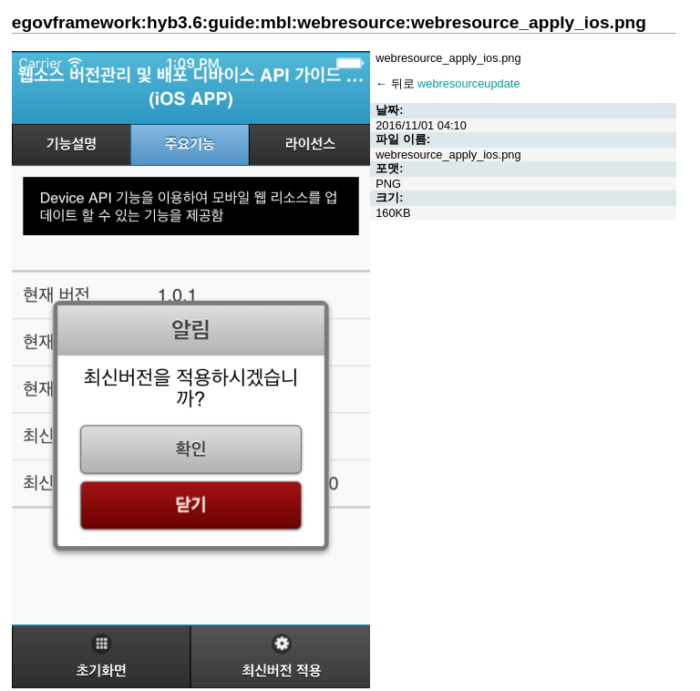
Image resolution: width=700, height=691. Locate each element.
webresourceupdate (468, 83)
